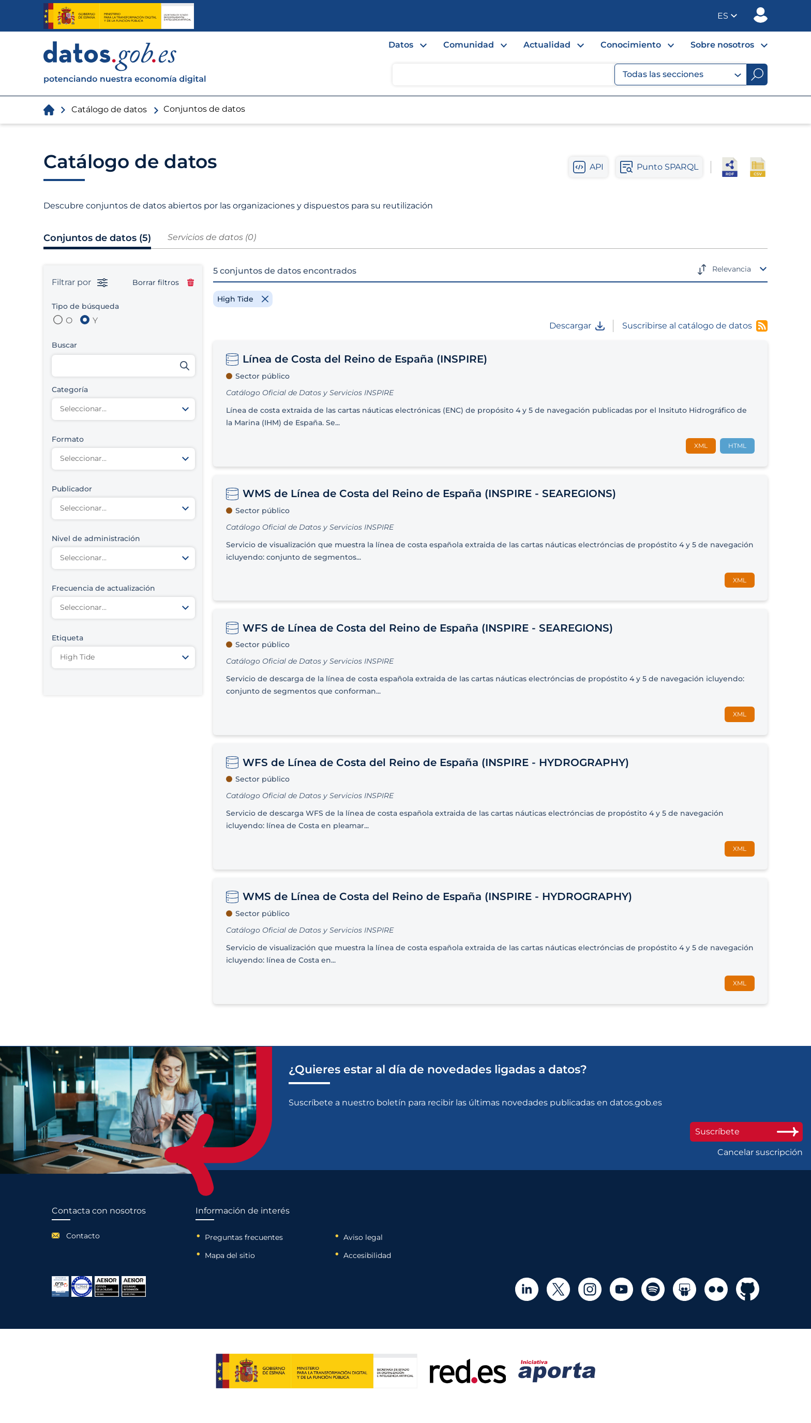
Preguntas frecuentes (244, 1237)
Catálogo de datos (109, 109)
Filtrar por (80, 282)
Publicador (761, 15)
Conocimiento (630, 45)
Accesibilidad (367, 1255)
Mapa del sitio (230, 1255)
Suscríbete (746, 1131)
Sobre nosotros (722, 45)
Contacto (83, 1235)
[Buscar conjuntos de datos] (123, 366)
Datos (400, 45)
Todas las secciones (682, 74)
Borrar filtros (163, 282)
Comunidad (468, 45)
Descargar (577, 326)
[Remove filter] (243, 299)
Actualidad (546, 45)
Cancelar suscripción (760, 1152)
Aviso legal (363, 1237)
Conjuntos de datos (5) (97, 238)
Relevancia (731, 269)
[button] (727, 16)
